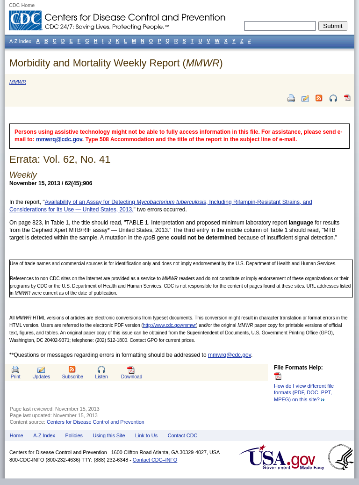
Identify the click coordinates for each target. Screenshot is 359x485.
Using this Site (109, 435)
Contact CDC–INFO (155, 460)
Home (16, 435)
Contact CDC (183, 435)
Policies (74, 435)
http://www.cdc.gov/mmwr (169, 325)
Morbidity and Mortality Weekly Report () (116, 63)
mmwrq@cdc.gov (59, 139)
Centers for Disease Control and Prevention (95, 422)
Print (16, 376)
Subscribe (72, 376)
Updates (41, 376)
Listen (101, 376)
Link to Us (146, 435)
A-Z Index (44, 435)
